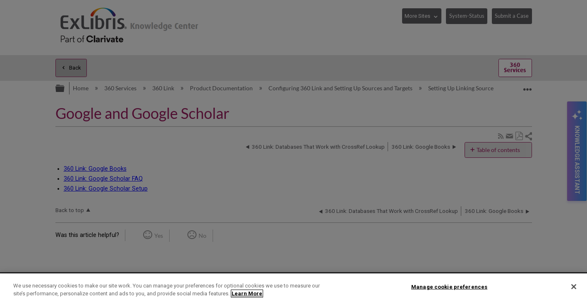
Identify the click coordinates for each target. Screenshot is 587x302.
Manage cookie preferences (449, 287)
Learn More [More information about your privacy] (247, 293)
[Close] (574, 287)
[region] (293, 287)
